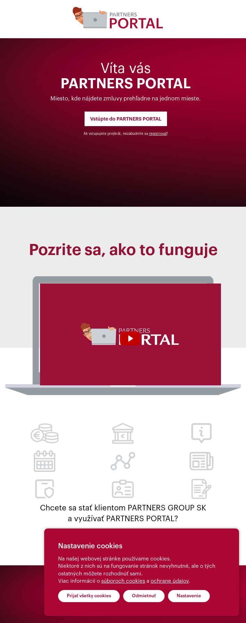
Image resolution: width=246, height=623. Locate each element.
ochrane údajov (170, 581)
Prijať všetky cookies (89, 595)
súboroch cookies (123, 581)
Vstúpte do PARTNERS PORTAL (125, 118)
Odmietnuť (144, 595)
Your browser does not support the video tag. (130, 334)
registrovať (158, 134)
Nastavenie (189, 595)
